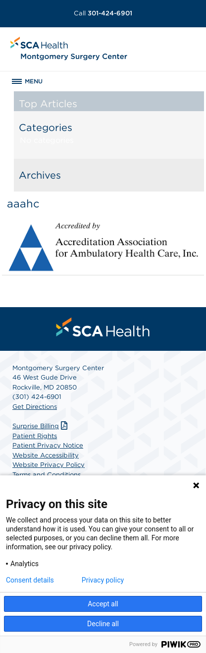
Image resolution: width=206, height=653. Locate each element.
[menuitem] (103, 327)
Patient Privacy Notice (47, 445)
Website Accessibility (45, 455)
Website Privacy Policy (48, 464)
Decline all (103, 624)
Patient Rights (34, 436)
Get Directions (34, 406)
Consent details (30, 580)
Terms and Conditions (46, 474)
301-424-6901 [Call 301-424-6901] (103, 13)
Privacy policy (103, 580)
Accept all (103, 604)
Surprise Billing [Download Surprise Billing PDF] (41, 426)
